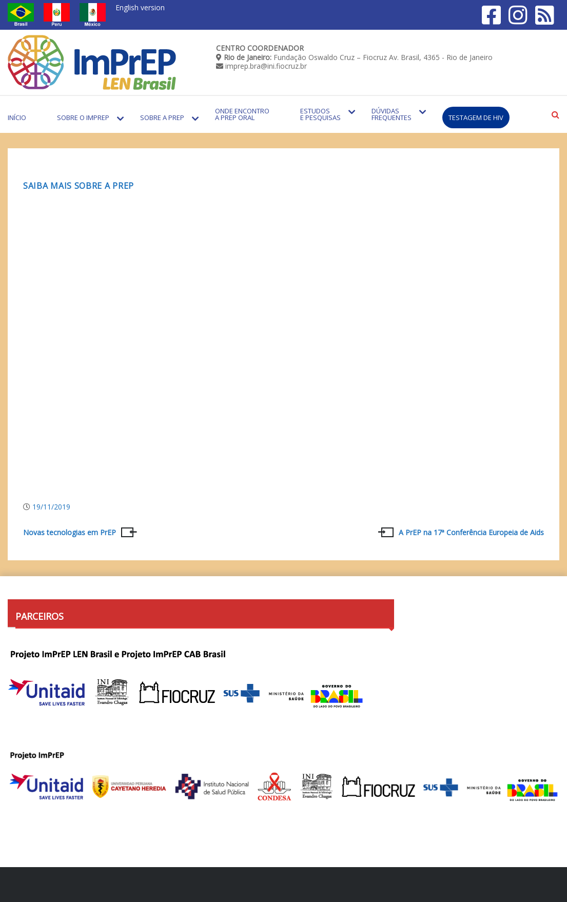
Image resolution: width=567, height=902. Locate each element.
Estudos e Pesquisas (320, 114)
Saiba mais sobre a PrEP (78, 185)
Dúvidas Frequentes (392, 114)
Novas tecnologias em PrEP (69, 532)
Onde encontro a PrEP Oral (242, 114)
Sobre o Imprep (83, 117)
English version (140, 7)
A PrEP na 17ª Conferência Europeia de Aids (471, 532)
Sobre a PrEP (162, 117)
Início (17, 117)
